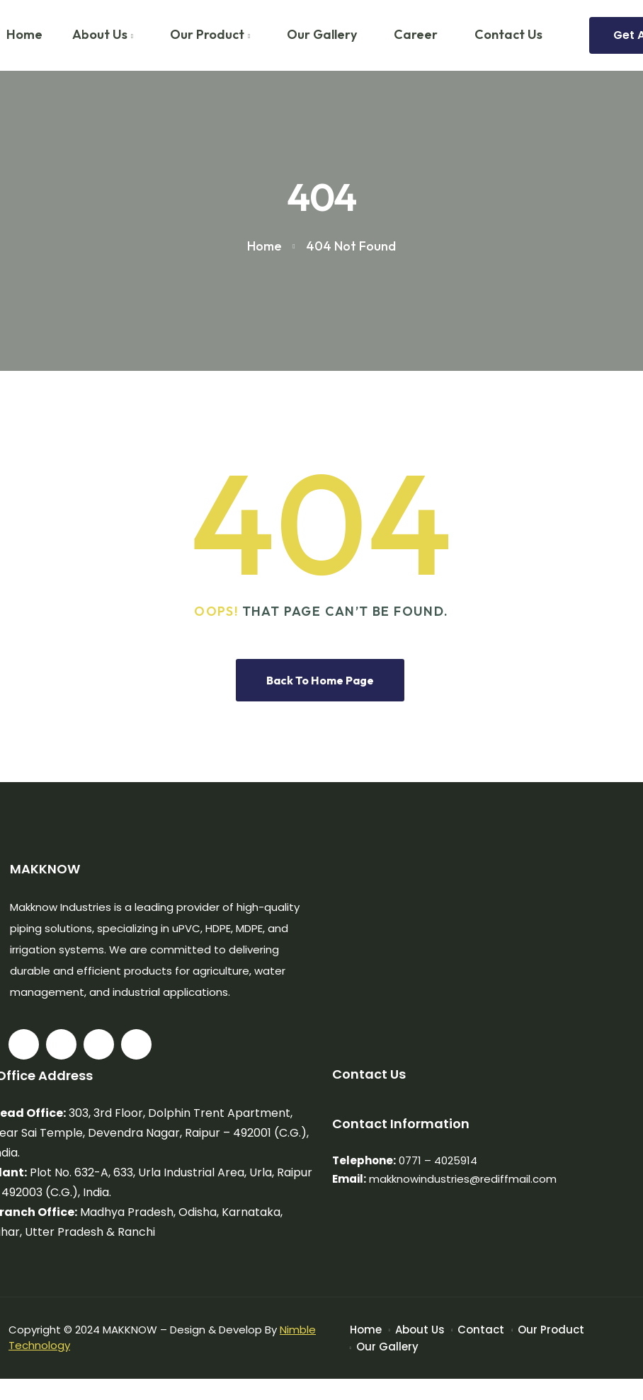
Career (416, 34)
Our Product (207, 34)
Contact (480, 1329)
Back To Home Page (320, 680)
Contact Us (508, 34)
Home (366, 1329)
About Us (99, 34)
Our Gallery (322, 34)
